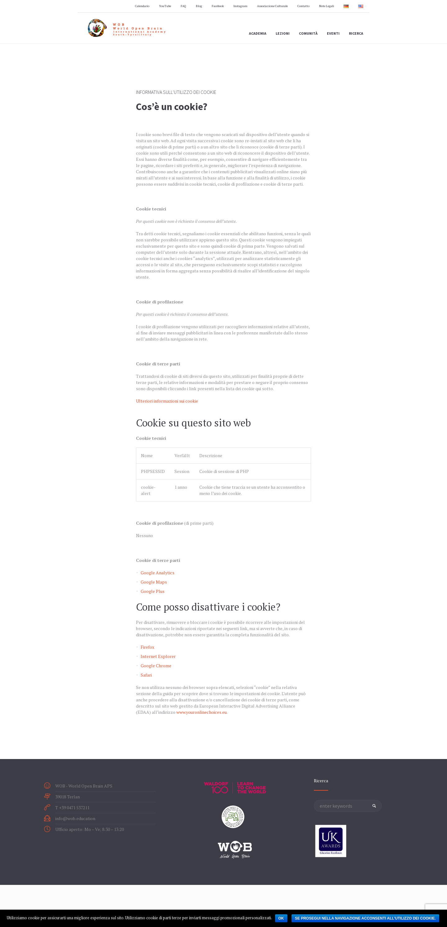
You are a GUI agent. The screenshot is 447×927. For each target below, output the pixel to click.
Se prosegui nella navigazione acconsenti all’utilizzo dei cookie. (365, 918)
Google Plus (153, 591)
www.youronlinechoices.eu (201, 712)
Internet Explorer (158, 656)
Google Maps (154, 582)
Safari (146, 675)
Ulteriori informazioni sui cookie (167, 401)
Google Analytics (157, 573)
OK (281, 918)
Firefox (147, 647)
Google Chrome (156, 666)
